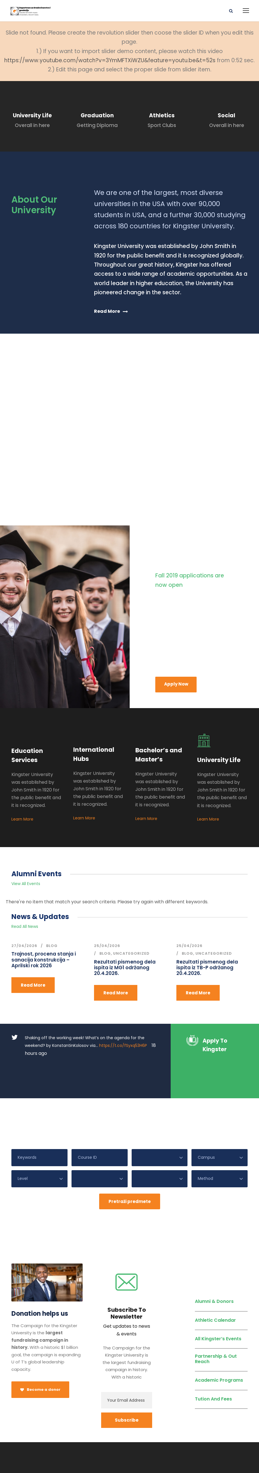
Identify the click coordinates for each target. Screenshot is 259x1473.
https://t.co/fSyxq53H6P (123, 1045)
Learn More (22, 819)
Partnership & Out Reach (216, 1329)
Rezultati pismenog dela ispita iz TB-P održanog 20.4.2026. (207, 967)
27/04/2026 (24, 945)
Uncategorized (131, 953)
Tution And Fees (213, 1368)
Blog (52, 945)
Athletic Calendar (215, 1290)
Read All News (24, 926)
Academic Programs (219, 1350)
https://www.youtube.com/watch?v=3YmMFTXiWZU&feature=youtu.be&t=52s (109, 60)
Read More (33, 985)
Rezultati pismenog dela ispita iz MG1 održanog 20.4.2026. (125, 967)
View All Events (25, 883)
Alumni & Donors (214, 1271)
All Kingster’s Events (218, 1308)
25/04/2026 (107, 945)
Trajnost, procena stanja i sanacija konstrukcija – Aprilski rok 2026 (43, 959)
